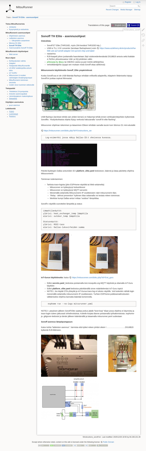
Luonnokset (13, 114)
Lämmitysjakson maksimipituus (21, 96)
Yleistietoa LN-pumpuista (18, 91)
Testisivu (12, 117)
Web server (13, 54)
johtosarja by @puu (55, 62)
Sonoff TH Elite (15, 46)
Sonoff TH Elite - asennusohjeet (25, 17)
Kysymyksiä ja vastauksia (19, 29)
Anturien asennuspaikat (18, 94)
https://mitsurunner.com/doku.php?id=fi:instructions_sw (67, 130)
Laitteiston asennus (16, 38)
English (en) (118, 25)
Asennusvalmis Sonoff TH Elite (21, 48)
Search (139, 6)
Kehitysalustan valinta (17, 61)
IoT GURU (13, 73)
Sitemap (137, 10)
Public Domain (108, 442)
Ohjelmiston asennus (17, 36)
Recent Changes (112, 10)
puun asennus (14, 105)
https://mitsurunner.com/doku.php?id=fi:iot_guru (92, 277)
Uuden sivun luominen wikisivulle (21, 85)
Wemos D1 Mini (15, 43)
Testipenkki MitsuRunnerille (19, 66)
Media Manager (126, 10)
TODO (11, 112)
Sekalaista (13, 99)
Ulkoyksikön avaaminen (21, 41)
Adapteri (12, 63)
